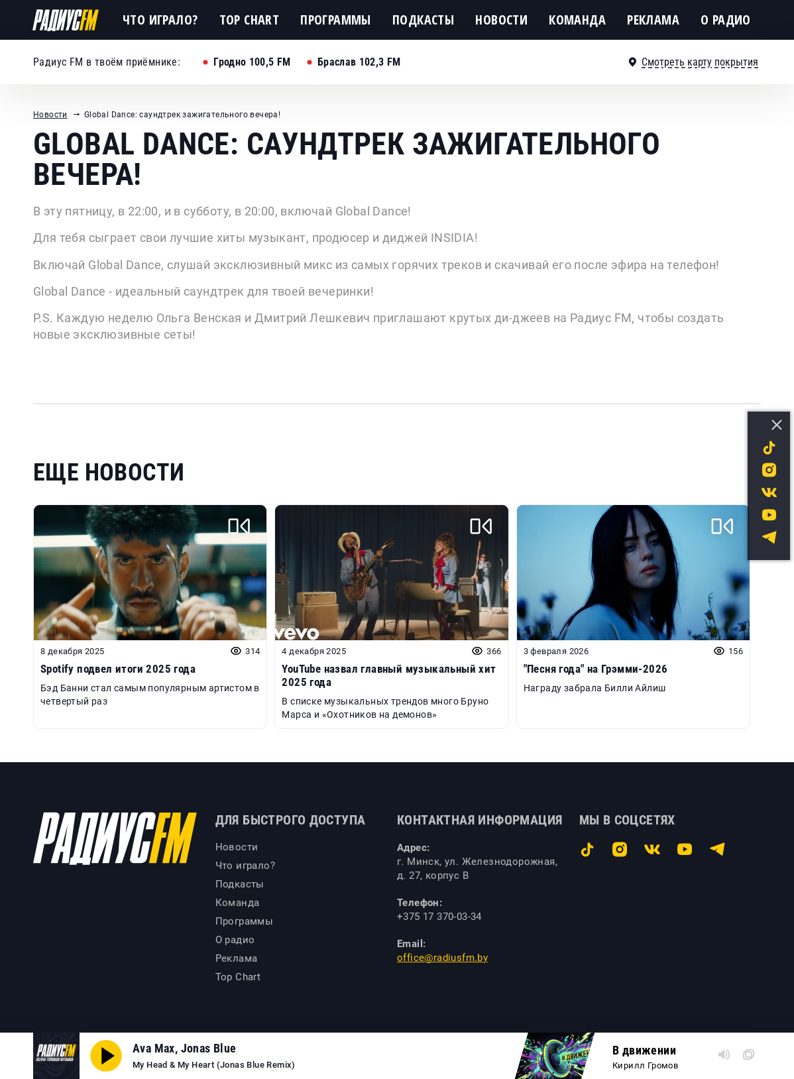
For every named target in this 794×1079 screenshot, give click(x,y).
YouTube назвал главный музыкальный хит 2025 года (389, 675)
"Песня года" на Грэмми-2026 (596, 668)
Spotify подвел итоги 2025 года (118, 668)
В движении (644, 1050)
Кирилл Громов (645, 1065)
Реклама (653, 19)
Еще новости (108, 472)
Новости (501, 19)
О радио (726, 19)
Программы (335, 19)
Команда (577, 19)
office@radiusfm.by (442, 958)
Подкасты (423, 19)
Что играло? (160, 19)
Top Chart (249, 19)
